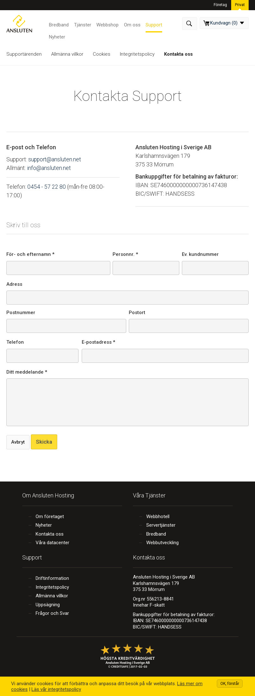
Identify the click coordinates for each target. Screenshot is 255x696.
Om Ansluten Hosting (48, 495)
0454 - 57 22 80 (46, 186)
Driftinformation (52, 578)
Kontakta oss (178, 54)
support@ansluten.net (55, 159)
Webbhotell (157, 516)
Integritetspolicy (137, 54)
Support (152, 24)
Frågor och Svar (52, 613)
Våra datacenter (52, 542)
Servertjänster (161, 525)
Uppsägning (48, 605)
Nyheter (57, 36)
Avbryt (18, 442)
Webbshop (107, 24)
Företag (220, 4)
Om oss (131, 24)
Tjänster (82, 24)
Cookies (101, 54)
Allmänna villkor (67, 54)
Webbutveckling (162, 542)
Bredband (59, 24)
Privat (240, 4)
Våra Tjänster (149, 495)
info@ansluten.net (49, 168)
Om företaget (50, 516)
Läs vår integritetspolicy (56, 689)
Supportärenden (24, 54)
